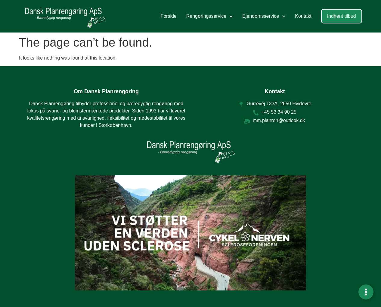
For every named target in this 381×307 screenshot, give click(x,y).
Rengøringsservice (209, 16)
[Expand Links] (365, 291)
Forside (168, 16)
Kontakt (303, 16)
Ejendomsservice (263, 16)
